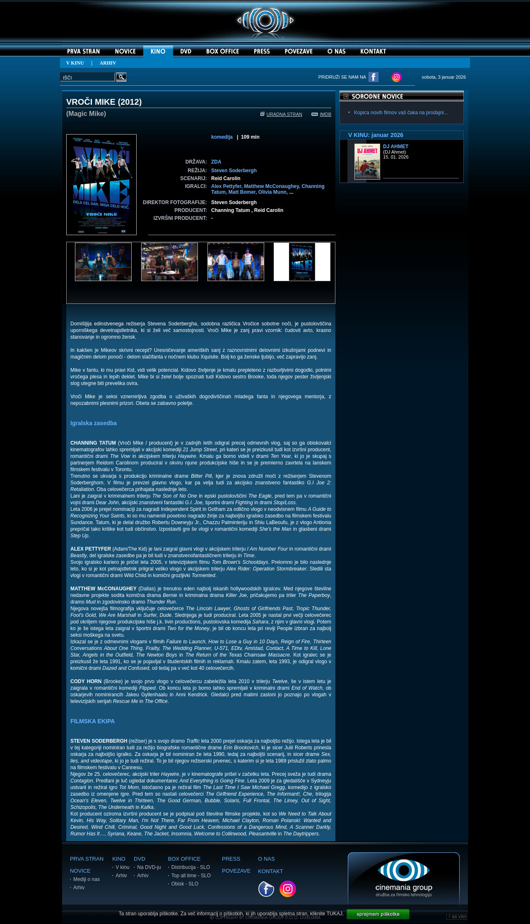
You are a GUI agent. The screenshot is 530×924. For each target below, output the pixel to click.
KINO (118, 859)
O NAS (266, 859)
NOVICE (80, 871)
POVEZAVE (236, 871)
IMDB (321, 114)
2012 (129, 101)
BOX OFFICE (184, 859)
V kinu (122, 867)
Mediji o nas (86, 879)
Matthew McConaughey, (272, 186)
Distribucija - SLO (190, 867)
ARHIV (108, 63)
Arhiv (78, 887)
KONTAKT (270, 871)
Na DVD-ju (149, 867)
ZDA (216, 162)
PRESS (231, 859)
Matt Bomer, (243, 192)
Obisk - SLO (184, 884)
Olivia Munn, (273, 192)
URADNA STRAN (281, 114)
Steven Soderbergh (234, 170)
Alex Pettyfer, (227, 186)
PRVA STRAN (87, 859)
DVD (139, 859)
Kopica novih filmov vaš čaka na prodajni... (401, 113)
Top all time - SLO (191, 875)
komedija (222, 137)
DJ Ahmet (395, 146)
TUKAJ (334, 914)
